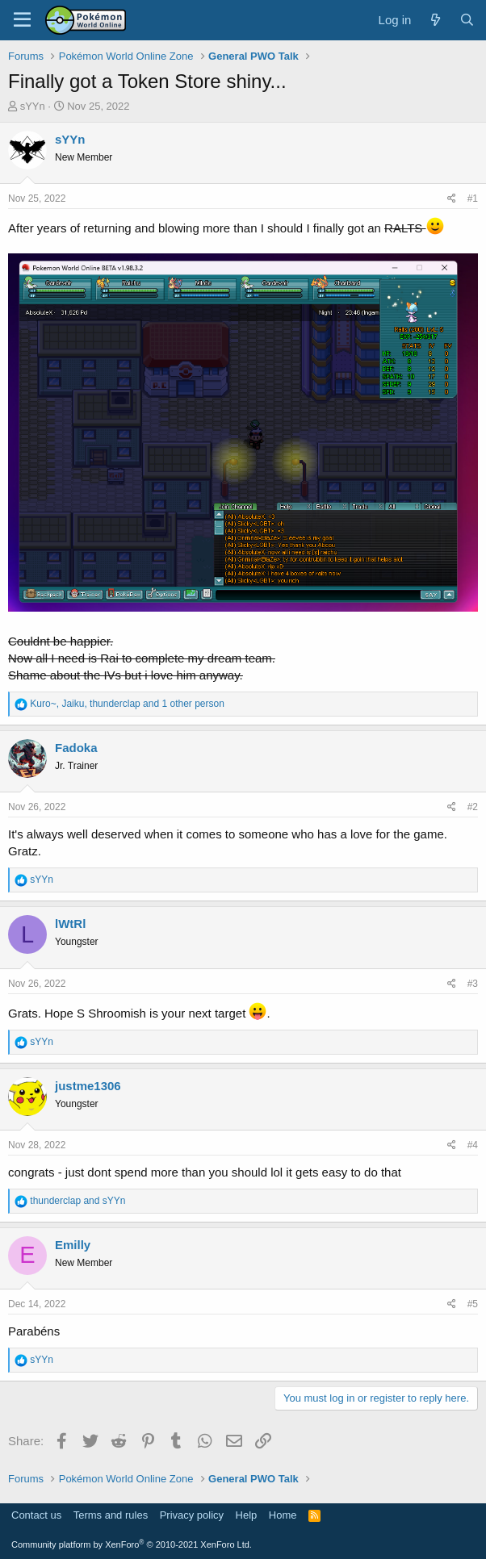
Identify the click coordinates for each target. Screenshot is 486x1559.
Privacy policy (192, 1515)
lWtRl (70, 923)
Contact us (36, 1515)
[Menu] (22, 20)
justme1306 (88, 1086)
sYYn (32, 106)
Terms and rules (110, 1515)
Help (247, 1515)
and (77, 1200)
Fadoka (76, 747)
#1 (472, 198)
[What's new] (434, 20)
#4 (472, 1145)
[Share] (452, 199)
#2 (472, 807)
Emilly (72, 1245)
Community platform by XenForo (131, 1544)
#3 (472, 983)
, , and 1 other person (127, 703)
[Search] (467, 20)
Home (283, 1515)
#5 (472, 1304)
